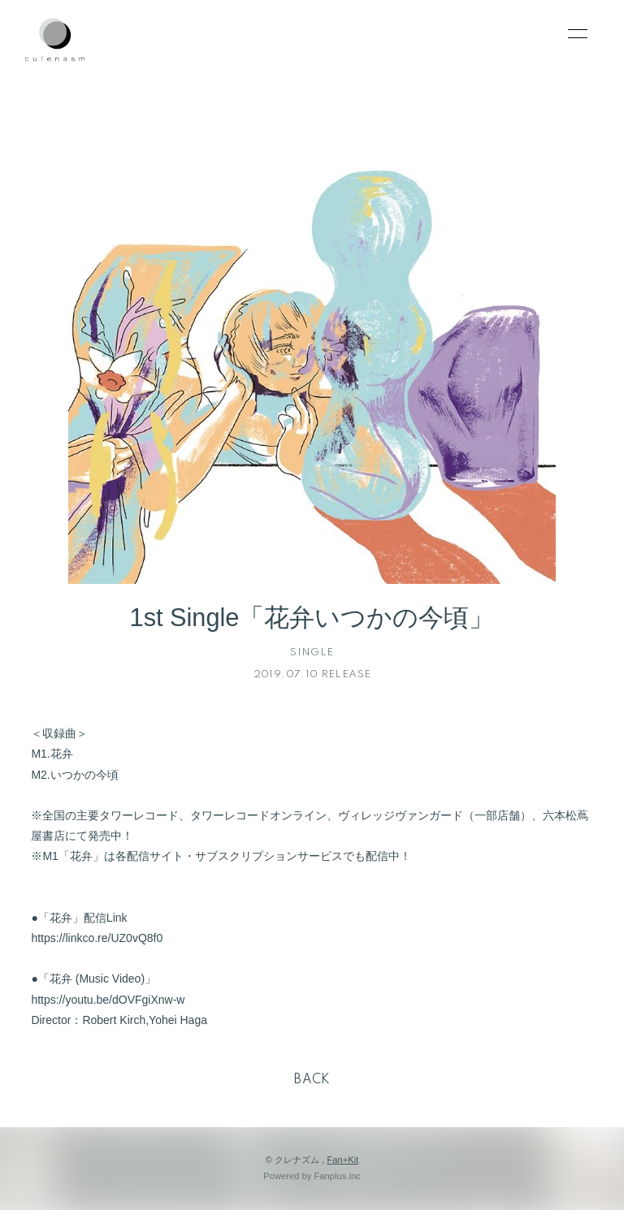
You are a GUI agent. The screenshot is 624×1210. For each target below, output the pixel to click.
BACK (312, 1080)
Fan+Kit (342, 1160)
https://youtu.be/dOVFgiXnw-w (107, 999)
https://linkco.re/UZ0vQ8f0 (96, 937)
